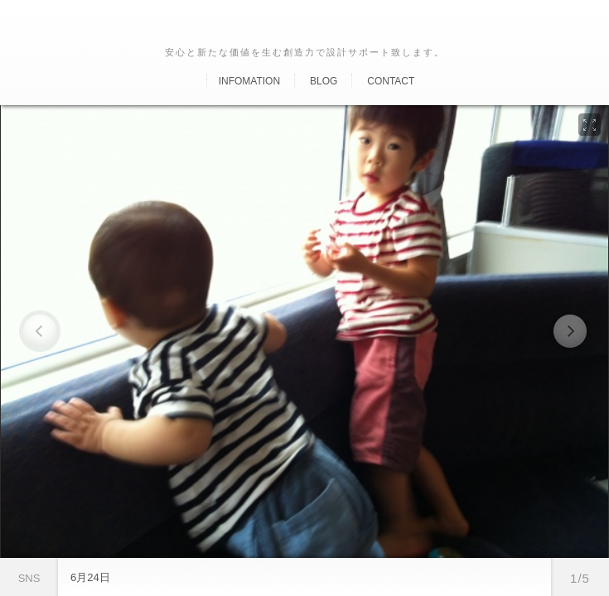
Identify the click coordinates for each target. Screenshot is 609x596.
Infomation (249, 81)
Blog (323, 81)
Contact (390, 81)
